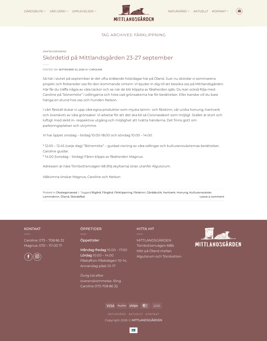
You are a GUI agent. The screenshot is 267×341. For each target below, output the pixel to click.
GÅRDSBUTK (35, 11)
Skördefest (78, 196)
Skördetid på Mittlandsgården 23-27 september (108, 57)
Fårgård (107, 192)
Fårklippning (123, 192)
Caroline (95, 69)
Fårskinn (139, 192)
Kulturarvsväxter (200, 192)
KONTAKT (220, 11)
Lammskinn (51, 196)
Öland (65, 196)
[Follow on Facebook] (28, 257)
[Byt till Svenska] (133, 330)
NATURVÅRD (179, 11)
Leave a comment (212, 196)
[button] (239, 11)
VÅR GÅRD (59, 11)
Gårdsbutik (154, 192)
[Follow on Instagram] (37, 257)
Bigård (96, 192)
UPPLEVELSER (84, 11)
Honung (182, 192)
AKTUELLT (200, 11)
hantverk (169, 192)
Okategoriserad (55, 51)
